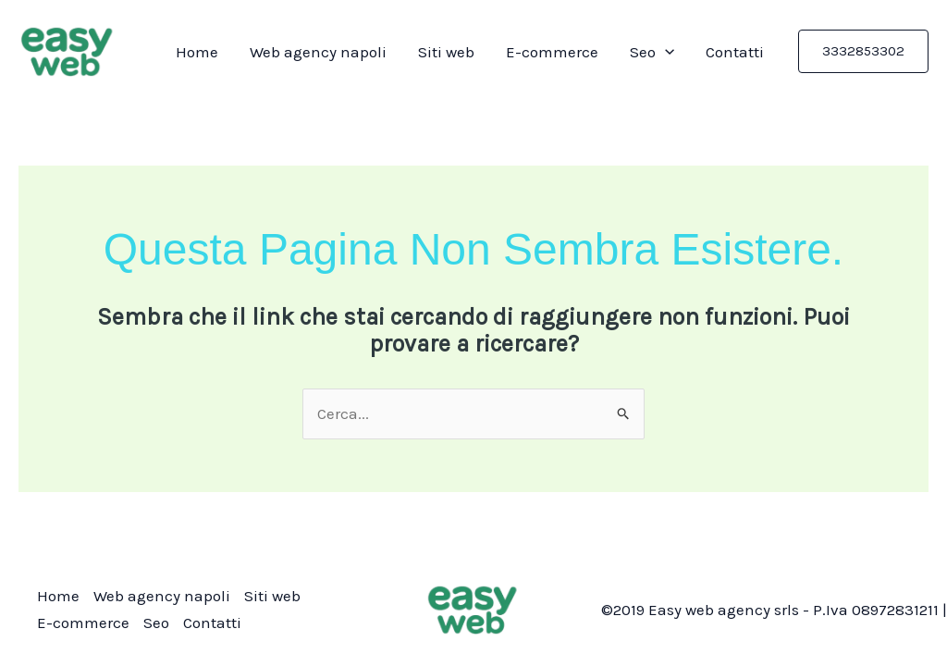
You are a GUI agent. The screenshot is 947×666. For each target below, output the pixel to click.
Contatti (735, 52)
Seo (652, 51)
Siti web (446, 52)
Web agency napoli (318, 52)
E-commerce (552, 52)
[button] (863, 51)
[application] (665, 51)
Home (197, 52)
